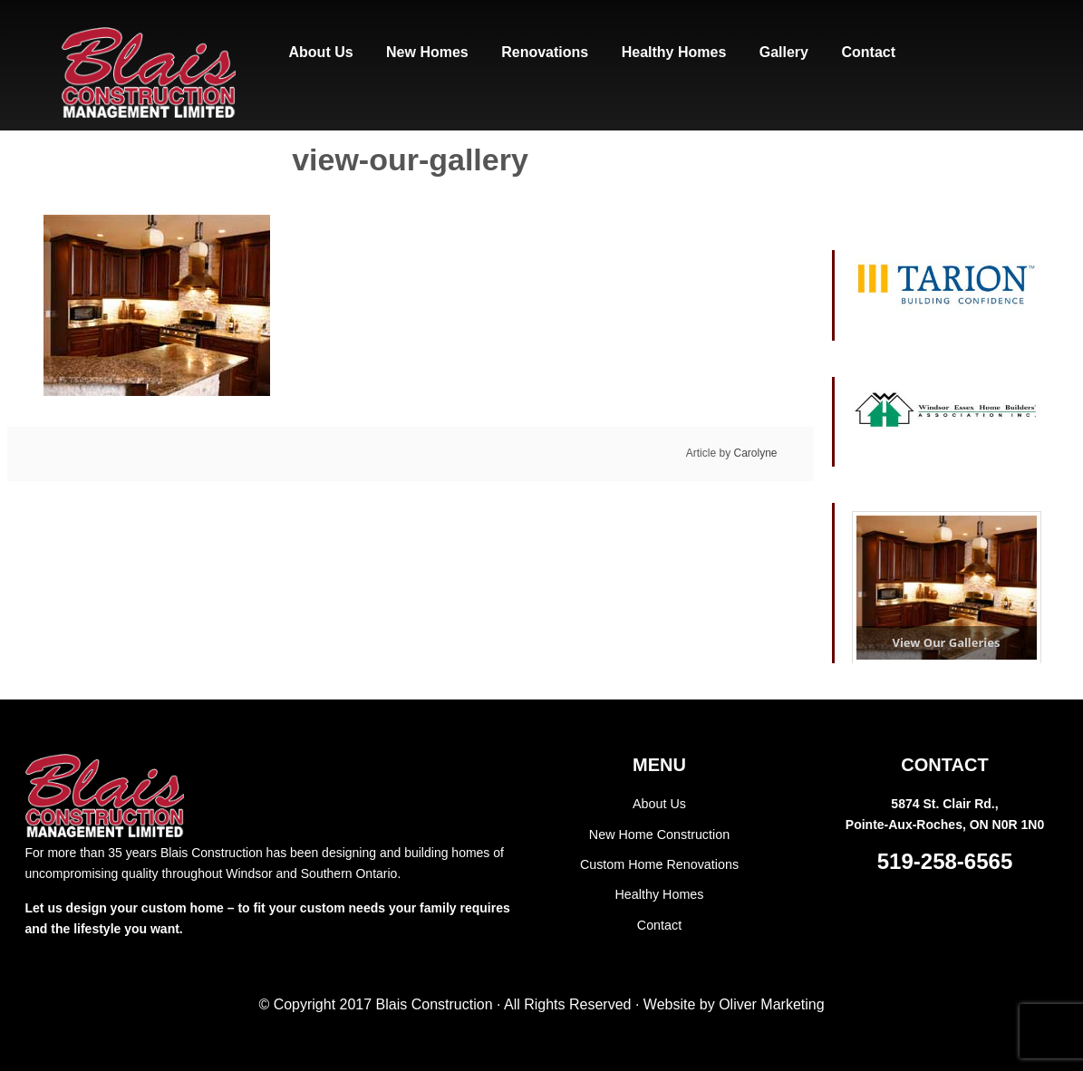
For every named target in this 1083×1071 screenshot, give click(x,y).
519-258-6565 (944, 861)
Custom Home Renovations (659, 863)
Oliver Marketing (771, 1004)
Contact (659, 922)
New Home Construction (660, 833)
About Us (659, 803)
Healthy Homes (659, 893)
